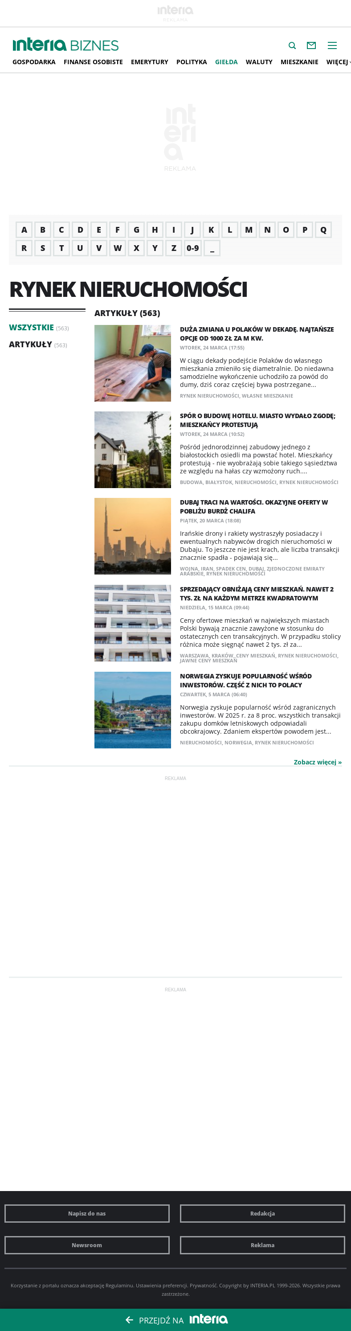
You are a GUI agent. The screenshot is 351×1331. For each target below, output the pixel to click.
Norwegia (238, 742)
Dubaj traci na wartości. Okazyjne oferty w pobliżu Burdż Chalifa (254, 506)
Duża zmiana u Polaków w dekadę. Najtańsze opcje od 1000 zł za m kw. (257, 333)
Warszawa (194, 655)
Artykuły (30, 344)
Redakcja (262, 1213)
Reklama (262, 1245)
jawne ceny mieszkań (208, 660)
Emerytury (149, 62)
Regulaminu (119, 1285)
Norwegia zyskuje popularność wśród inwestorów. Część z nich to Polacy (245, 680)
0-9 (193, 247)
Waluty (259, 62)
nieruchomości (256, 482)
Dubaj (256, 568)
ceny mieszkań (255, 655)
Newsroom (87, 1245)
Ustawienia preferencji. (162, 1285)
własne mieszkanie (267, 395)
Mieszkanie (299, 62)
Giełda (226, 62)
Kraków (222, 655)
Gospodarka (34, 62)
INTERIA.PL (262, 1285)
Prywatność (203, 1285)
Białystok (218, 482)
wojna (189, 568)
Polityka (191, 62)
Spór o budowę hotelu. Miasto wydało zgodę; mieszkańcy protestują (257, 420)
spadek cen (231, 568)
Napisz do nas (87, 1213)
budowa (191, 482)
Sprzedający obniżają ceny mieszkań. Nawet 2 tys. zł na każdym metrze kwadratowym (257, 593)
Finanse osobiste (93, 62)
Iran (207, 568)
